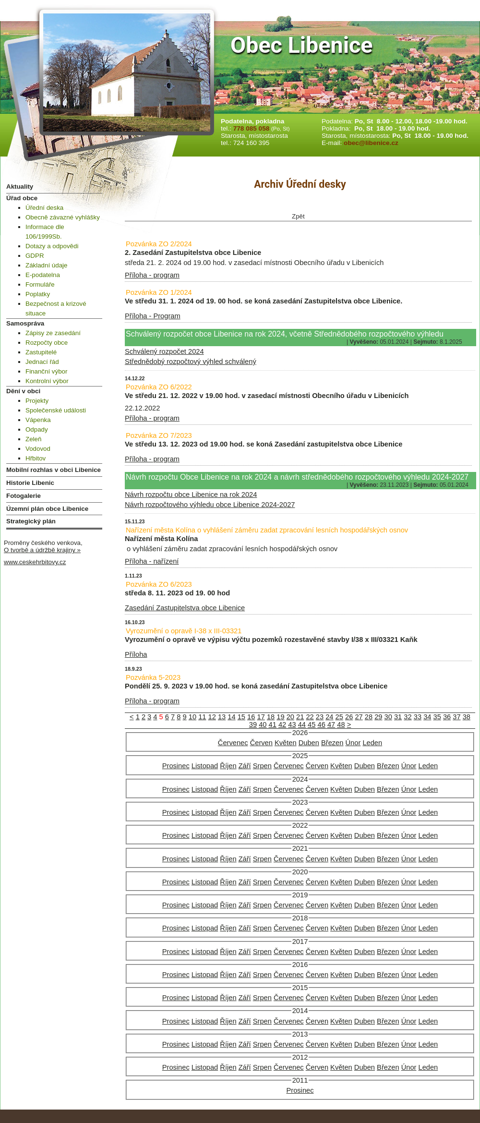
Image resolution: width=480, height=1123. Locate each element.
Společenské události (55, 410)
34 (427, 717)
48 (341, 724)
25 (339, 717)
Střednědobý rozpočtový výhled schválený (190, 361)
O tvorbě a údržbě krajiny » (42, 550)
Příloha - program (152, 275)
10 (192, 717)
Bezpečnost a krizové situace (55, 308)
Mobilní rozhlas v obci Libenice (53, 469)
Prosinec (176, 766)
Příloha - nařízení (152, 561)
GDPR (34, 255)
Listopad (205, 766)
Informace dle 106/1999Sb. (44, 231)
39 (253, 724)
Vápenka (38, 419)
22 (309, 717)
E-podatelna (42, 274)
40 (262, 724)
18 (271, 717)
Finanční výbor (46, 371)
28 (368, 717)
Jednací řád (42, 361)
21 (300, 717)
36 (447, 717)
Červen (261, 743)
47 (331, 724)
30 (388, 717)
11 (202, 717)
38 (466, 717)
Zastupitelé (41, 352)
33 (417, 717)
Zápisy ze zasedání (53, 333)
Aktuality (19, 186)
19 (280, 717)
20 (290, 717)
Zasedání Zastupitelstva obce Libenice (185, 608)
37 (456, 717)
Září (245, 766)
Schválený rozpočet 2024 (164, 351)
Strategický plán (31, 521)
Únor (353, 743)
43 (292, 724)
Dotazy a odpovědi (51, 246)
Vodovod (37, 448)
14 (231, 717)
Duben (309, 743)
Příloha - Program (152, 316)
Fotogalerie (23, 495)
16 (251, 717)
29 (378, 717)
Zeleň (33, 439)
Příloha (136, 654)
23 (320, 717)
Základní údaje (46, 265)
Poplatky (37, 294)
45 (311, 724)
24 (329, 717)
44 (302, 724)
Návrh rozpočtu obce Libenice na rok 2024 (191, 494)
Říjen (228, 766)
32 (407, 717)
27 (358, 717)
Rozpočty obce (46, 342)
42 (282, 724)
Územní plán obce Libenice (47, 508)
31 (398, 717)
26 (349, 717)
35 (437, 717)
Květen (286, 743)
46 (321, 724)
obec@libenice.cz (371, 142)
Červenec (233, 743)
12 (212, 717)
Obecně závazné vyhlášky (62, 217)
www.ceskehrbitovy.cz (35, 562)
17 (260, 717)
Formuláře (40, 284)
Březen (332, 743)
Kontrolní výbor (47, 381)
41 (272, 724)
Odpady (36, 429)
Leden (372, 743)
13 (222, 717)
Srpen (262, 766)
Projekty (36, 400)
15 (241, 717)
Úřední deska (44, 207)
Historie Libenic (30, 482)
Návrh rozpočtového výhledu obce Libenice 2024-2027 (210, 504)
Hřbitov (35, 458)
